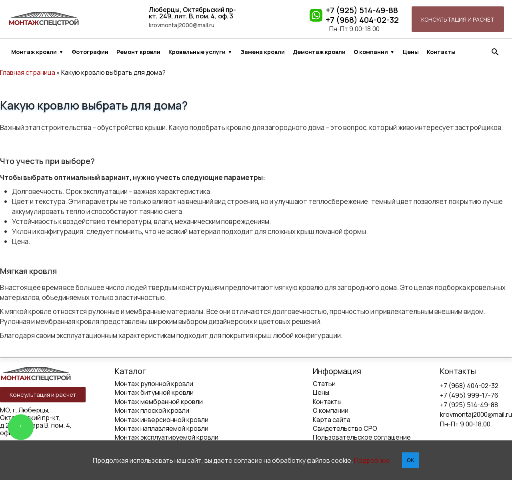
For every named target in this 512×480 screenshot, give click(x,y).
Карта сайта (331, 419)
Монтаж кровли (34, 52)
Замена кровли (262, 52)
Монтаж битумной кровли (154, 392)
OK (410, 460)
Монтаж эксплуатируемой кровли (166, 437)
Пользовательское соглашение (362, 437)
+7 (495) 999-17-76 (469, 395)
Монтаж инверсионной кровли (161, 419)
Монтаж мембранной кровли (159, 401)
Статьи (324, 383)
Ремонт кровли (138, 52)
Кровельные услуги (197, 52)
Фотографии (90, 52)
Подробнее (372, 460)
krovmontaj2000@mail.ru (181, 25)
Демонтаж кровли (319, 52)
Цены (411, 52)
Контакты (441, 52)
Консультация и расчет (457, 19)
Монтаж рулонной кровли (154, 383)
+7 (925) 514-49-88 (362, 10)
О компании (371, 52)
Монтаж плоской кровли (152, 410)
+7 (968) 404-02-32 (362, 20)
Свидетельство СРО (345, 428)
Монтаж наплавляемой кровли (161, 428)
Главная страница (27, 72)
